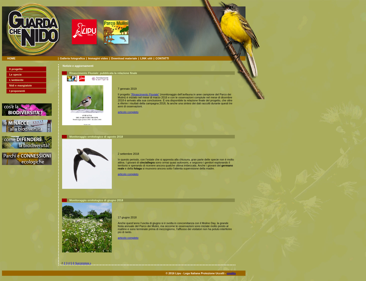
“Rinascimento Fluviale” (145, 94)
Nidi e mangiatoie (20, 85)
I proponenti (17, 90)
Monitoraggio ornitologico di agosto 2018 (96, 136)
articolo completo (128, 112)
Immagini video (98, 58)
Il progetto (16, 69)
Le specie (15, 74)
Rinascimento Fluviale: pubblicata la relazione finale (103, 73)
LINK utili (146, 58)
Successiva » (83, 263)
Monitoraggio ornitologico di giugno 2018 (96, 200)
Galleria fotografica (72, 58)
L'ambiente (16, 80)
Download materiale (124, 58)
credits (231, 273)
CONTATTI (162, 58)
